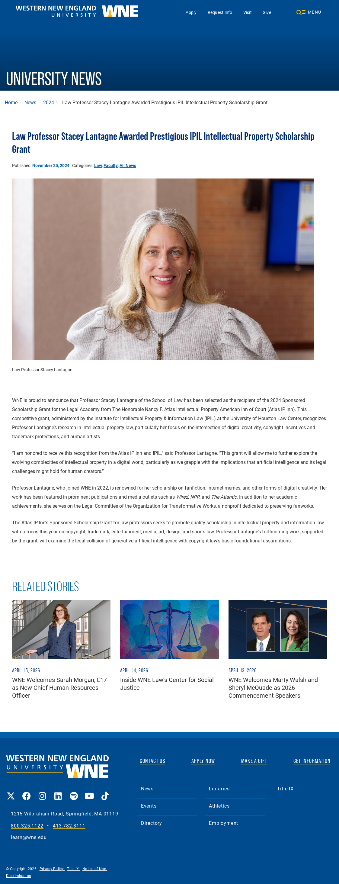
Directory (151, 823)
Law (98, 165)
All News (128, 165)
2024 (48, 102)
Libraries (219, 788)
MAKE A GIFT (254, 760)
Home (11, 102)
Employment (223, 823)
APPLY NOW (203, 760)
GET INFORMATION (312, 760)
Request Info (220, 12)
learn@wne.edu (28, 837)
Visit (247, 12)
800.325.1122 (27, 826)
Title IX (285, 788)
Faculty (111, 165)
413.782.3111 (69, 826)
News (30, 102)
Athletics (219, 805)
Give (267, 12)
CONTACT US (152, 760)
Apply (191, 12)
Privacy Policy (52, 868)
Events (149, 805)
